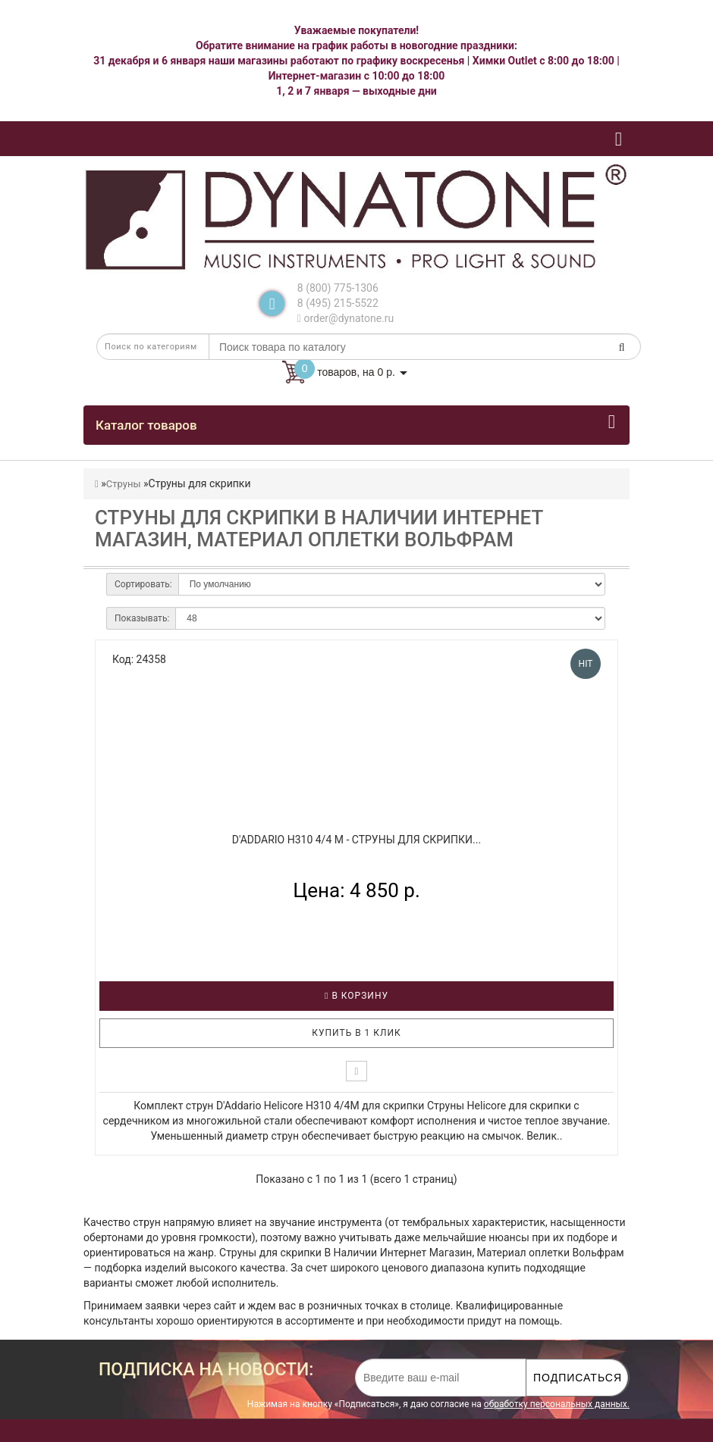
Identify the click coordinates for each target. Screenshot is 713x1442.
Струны (123, 484)
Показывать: (142, 618)
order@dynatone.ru (345, 318)
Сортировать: (143, 584)
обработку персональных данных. (557, 1404)
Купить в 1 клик (356, 1033)
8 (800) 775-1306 (337, 288)
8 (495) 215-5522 (337, 303)
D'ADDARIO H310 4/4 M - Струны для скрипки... (356, 840)
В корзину (356, 995)
